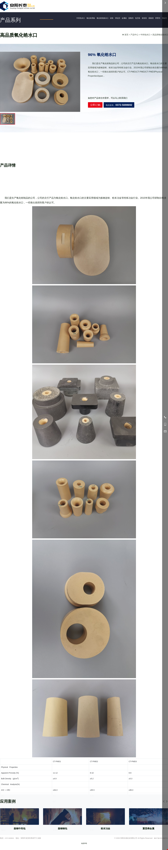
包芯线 (139, 19)
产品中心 (134, 37)
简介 (105, 5)
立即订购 (95, 115)
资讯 (112, 5)
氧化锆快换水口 (96, 19)
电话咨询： (119, 115)
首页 (82, 5)
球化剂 (115, 19)
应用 (97, 5)
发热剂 (147, 19)
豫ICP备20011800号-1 (159, 841)
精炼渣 (155, 19)
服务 (119, 5)
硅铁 (108, 19)
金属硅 (123, 19)
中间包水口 (70, 19)
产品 (90, 5)
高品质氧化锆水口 (160, 37)
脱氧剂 (131, 19)
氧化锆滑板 (82, 19)
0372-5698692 (136, 6)
